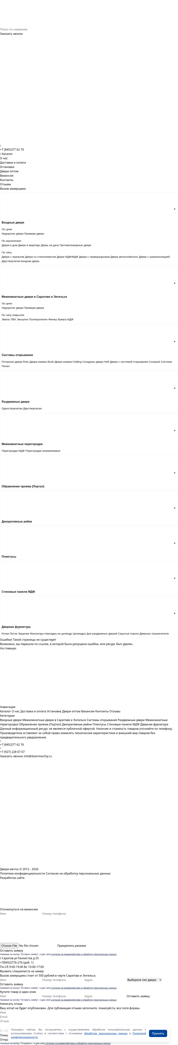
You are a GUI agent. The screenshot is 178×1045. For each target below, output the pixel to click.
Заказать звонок (11, 34)
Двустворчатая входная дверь (20, 261)
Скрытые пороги (128, 633)
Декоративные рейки (77, 724)
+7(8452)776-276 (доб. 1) (16, 962)
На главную (8, 648)
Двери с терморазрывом (94, 256)
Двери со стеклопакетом (40, 256)
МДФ (70, 319)
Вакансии (6, 176)
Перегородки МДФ (13, 450)
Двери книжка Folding (68, 361)
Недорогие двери (13, 233)
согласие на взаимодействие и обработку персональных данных (84, 954)
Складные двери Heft (95, 361)
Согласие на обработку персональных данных (78, 873)
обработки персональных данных (106, 1033)
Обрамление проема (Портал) (40, 724)
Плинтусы (99, 724)
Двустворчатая (32, 408)
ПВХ (13, 319)
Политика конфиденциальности (22, 873)
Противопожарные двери (75, 245)
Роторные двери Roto (15, 361)
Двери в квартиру (29, 245)
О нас (4, 158)
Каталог (5, 711)
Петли (13, 633)
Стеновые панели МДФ (123, 724)
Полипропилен (38, 319)
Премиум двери (34, 233)
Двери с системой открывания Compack (135, 361)
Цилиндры (79, 633)
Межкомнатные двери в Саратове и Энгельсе (54, 720)
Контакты (6, 180)
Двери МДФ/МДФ (67, 256)
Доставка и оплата (13, 163)
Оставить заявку (11, 951)
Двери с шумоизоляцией (154, 256)
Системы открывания (102, 720)
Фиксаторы (37, 633)
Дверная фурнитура (154, 724)
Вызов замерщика (13, 189)
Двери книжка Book (42, 361)
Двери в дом (9, 245)
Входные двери (11, 720)
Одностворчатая (12, 408)
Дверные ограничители (154, 633)
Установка (7, 167)
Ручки (5, 633)
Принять (158, 1033)
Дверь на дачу (50, 245)
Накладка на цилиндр (58, 633)
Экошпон (22, 319)
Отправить (7, 1040)
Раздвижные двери (131, 720)
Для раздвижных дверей (102, 633)
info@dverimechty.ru (38, 756)
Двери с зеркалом (13, 256)
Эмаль (6, 319)
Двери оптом (9, 171)
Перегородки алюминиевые (42, 450)
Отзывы (5, 184)
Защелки (23, 633)
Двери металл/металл (124, 256)
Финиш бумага (57, 319)
